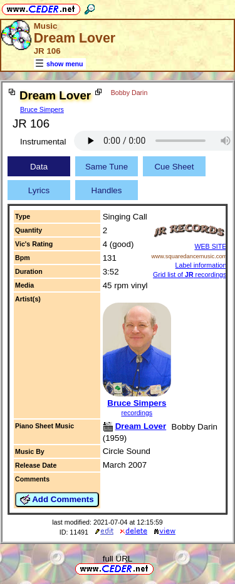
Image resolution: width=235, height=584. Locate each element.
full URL (117, 558)
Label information (201, 265)
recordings (136, 412)
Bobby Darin (129, 92)
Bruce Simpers (42, 109)
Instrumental (43, 141)
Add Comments (57, 500)
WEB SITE (210, 246)
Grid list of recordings (189, 274)
